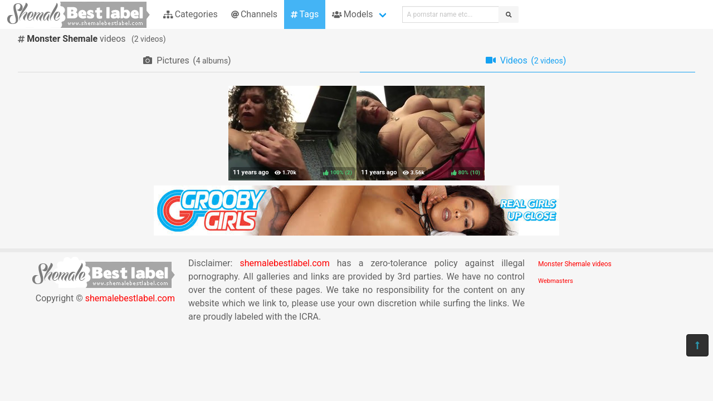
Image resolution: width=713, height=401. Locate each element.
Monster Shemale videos (575, 264)
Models (352, 14)
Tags (305, 14)
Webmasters (555, 281)
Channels (254, 14)
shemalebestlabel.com (130, 298)
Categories (190, 14)
